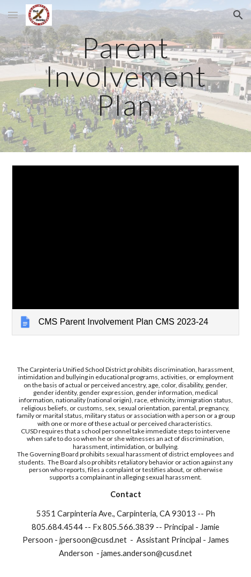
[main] (125, 76)
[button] (13, 14)
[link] (125, 250)
